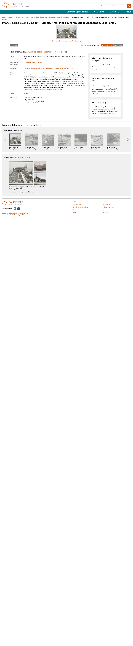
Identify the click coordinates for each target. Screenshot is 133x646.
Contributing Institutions (77, 11)
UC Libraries (23, 213)
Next (128, 139)
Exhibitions (114, 11)
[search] (129, 6)
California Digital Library (19, 215)
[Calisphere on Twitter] (15, 209)
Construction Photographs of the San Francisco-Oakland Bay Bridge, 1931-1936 (45, 17)
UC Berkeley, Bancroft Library (11, 17)
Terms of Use (107, 204)
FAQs (104, 201)
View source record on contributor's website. (45, 51)
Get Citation (14, 45)
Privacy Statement (108, 207)
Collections (99, 11)
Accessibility (107, 210)
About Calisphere (78, 204)
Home (74, 201)
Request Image (118, 45)
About (128, 11)
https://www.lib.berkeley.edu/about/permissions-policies (42, 89)
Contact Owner (107, 45)
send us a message (108, 113)
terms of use (109, 91)
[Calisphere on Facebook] (18, 209)
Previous (5, 139)
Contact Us (106, 213)
